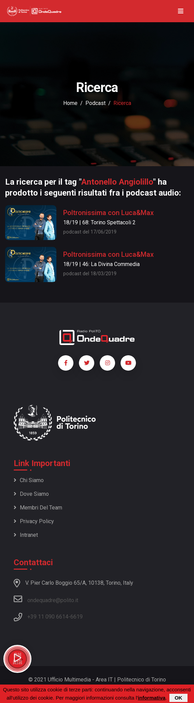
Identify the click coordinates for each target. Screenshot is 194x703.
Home (70, 103)
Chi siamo (29, 480)
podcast (95, 103)
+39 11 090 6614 (47, 616)
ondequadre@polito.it (46, 599)
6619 (76, 616)
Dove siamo (31, 494)
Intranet (26, 535)
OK (178, 698)
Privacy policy (34, 521)
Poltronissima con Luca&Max (108, 213)
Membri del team (38, 507)
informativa (152, 698)
